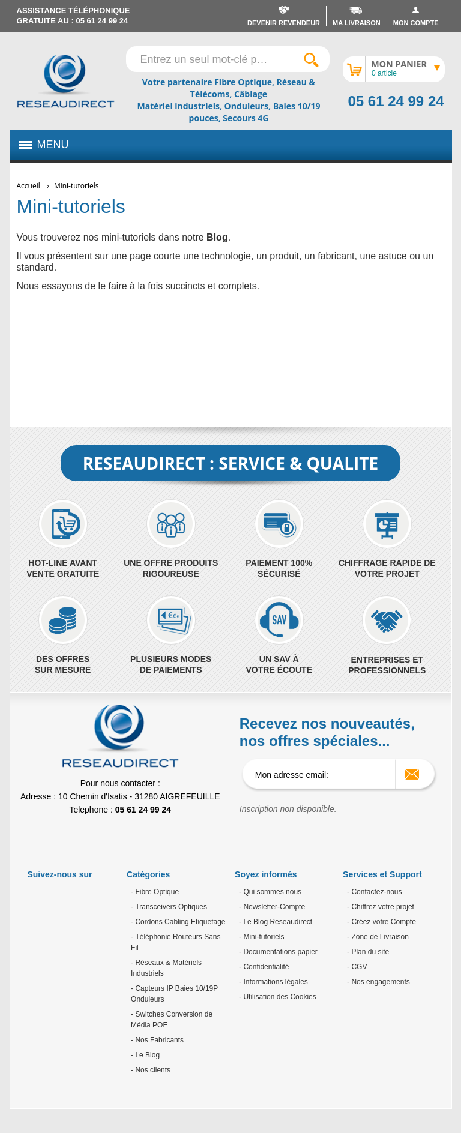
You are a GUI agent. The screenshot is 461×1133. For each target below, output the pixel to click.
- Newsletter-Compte (272, 907)
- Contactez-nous (374, 892)
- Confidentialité (264, 967)
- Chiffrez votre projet (380, 907)
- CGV (357, 967)
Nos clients (151, 1070)
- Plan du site (368, 952)
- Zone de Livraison (378, 937)
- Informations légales (273, 982)
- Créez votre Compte (381, 922)
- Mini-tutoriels (261, 937)
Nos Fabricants (158, 1040)
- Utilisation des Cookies (277, 997)
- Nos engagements (378, 982)
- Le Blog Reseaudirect (275, 922)
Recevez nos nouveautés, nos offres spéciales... (327, 732)
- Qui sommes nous (270, 892)
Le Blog (146, 1055)
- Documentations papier (278, 952)
